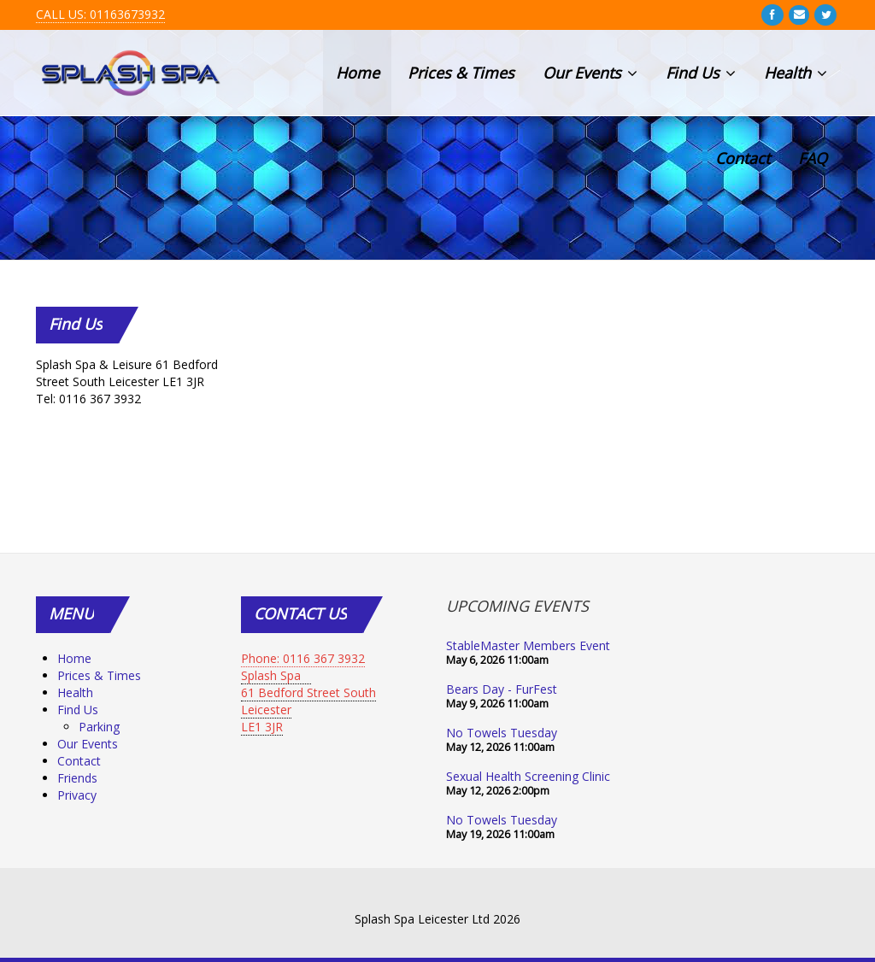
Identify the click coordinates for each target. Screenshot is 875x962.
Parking (99, 727)
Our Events (590, 72)
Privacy (77, 795)
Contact (742, 158)
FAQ (812, 158)
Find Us (701, 72)
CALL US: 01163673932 (100, 14)
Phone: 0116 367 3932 (303, 658)
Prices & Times (461, 72)
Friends (77, 778)
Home (357, 72)
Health (795, 72)
